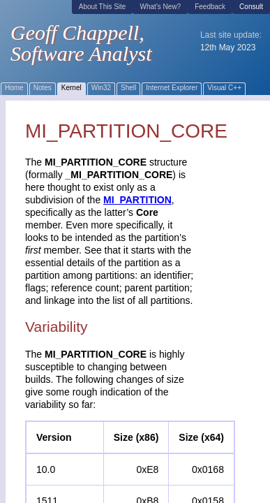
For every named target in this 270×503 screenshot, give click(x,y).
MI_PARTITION (137, 199)
